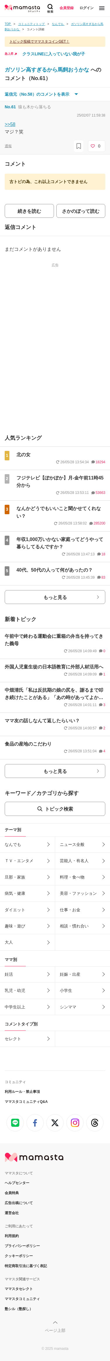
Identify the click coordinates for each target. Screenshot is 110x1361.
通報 (8, 146)
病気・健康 (15, 893)
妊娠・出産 (70, 974)
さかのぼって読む (80, 211)
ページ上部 (55, 1330)
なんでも (13, 844)
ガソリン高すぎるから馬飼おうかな (48, 70)
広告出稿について (19, 1203)
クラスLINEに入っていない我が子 (53, 54)
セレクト (13, 1038)
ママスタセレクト (19, 1289)
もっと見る (55, 597)
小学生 (66, 990)
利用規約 (12, 1236)
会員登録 (67, 8)
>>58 (10, 124)
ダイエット (15, 909)
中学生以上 (15, 1007)
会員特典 (12, 1193)
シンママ (68, 1007)
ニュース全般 (72, 844)
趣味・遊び (15, 926)
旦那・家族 (15, 877)
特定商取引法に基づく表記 (26, 1266)
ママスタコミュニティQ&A (26, 1101)
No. (10, 106)
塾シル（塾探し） (19, 1309)
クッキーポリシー (19, 1256)
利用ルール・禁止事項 (22, 1091)
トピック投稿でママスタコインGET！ (39, 41)
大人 (9, 942)
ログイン (86, 8)
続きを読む (29, 211)
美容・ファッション (78, 893)
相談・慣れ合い (74, 926)
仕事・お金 (70, 909)
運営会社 (12, 1213)
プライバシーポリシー (22, 1246)
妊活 (9, 974)
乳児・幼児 (15, 990)
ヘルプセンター (17, 1183)
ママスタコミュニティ (22, 1299)
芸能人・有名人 (74, 860)
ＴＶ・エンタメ (19, 860)
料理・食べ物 (72, 877)
